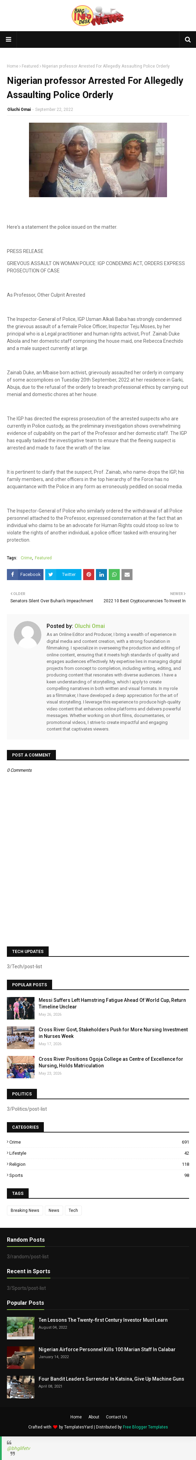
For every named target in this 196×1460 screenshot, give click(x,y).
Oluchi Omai (19, 109)
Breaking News (25, 1210)
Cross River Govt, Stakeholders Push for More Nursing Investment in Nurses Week (113, 1033)
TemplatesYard (78, 1427)
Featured (30, 66)
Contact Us (116, 1417)
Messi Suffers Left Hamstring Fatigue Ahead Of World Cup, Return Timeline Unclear (112, 1003)
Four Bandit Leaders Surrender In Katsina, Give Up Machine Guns (111, 1379)
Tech (73, 1210)
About (93, 1417)
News (54, 1210)
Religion (99, 1164)
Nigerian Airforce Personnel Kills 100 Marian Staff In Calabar (107, 1349)
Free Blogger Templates (145, 1427)
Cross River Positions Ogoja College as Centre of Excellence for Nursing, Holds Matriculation (111, 1062)
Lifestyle (99, 1153)
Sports (99, 1175)
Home (12, 66)
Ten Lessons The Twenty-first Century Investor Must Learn (103, 1320)
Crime (26, 558)
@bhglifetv (18, 1448)
